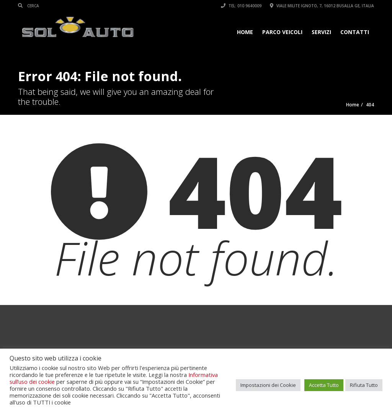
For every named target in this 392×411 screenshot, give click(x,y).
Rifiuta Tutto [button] (364, 385)
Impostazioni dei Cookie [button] (268, 385)
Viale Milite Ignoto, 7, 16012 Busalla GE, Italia (322, 5)
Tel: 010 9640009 (241, 5)
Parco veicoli (282, 32)
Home (245, 32)
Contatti (354, 32)
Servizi (321, 32)
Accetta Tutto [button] (324, 385)
